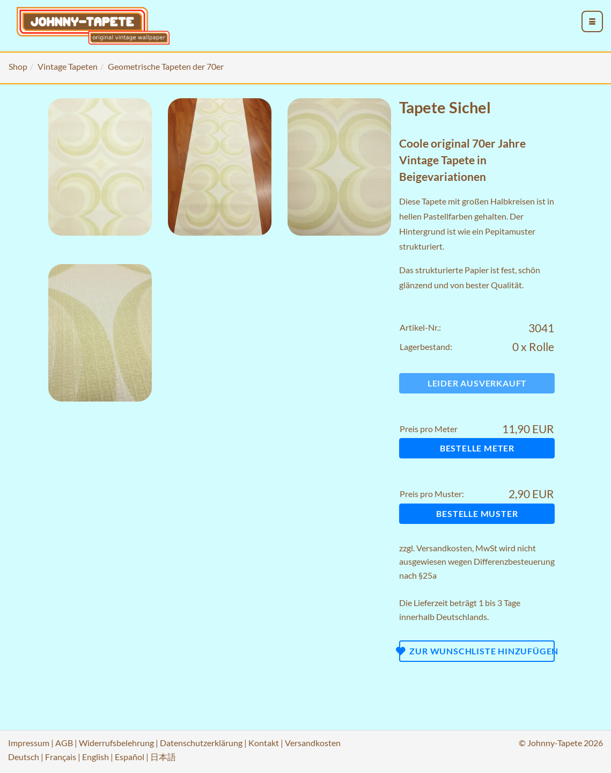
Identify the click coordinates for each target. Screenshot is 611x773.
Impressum (28, 743)
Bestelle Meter (477, 448)
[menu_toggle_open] (592, 21)
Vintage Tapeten (68, 66)
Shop (18, 66)
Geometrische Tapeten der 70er (166, 66)
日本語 (163, 757)
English (95, 757)
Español (129, 757)
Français (60, 757)
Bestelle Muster (477, 513)
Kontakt (263, 743)
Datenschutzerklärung (201, 743)
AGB (64, 743)
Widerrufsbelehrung (116, 743)
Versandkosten (444, 548)
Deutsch (23, 757)
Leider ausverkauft (477, 383)
